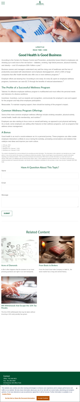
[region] (40, 393)
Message (5, 195)
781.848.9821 (12, 378)
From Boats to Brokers (48, 265)
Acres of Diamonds (9, 265)
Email (4, 183)
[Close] (76, 388)
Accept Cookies (43, 398)
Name (4, 171)
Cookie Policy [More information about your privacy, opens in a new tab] (6, 394)
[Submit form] (7, 213)
